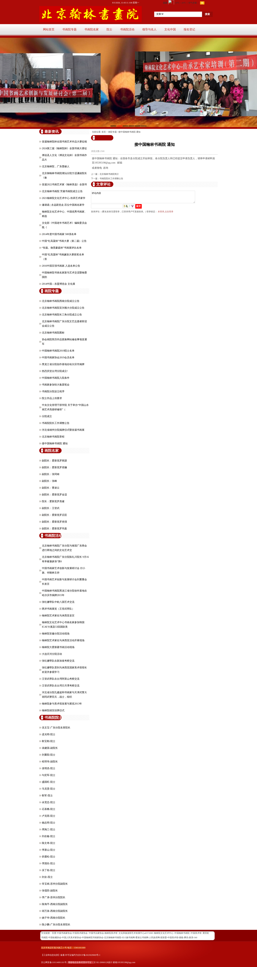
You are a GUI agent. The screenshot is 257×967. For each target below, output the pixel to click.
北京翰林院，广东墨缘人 (55, 166)
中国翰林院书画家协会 (92, 937)
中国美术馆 (173, 937)
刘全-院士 (47, 877)
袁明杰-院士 (48, 768)
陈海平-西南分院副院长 (55, 904)
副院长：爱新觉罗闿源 (54, 460)
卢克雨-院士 (48, 816)
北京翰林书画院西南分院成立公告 (60, 301)
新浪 (191, 937)
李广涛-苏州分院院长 (53, 897)
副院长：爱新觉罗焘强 (54, 521)
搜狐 (181, 937)
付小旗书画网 (128, 937)
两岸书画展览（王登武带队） (58, 608)
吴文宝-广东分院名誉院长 (56, 727)
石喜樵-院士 (48, 809)
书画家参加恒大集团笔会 (55, 384)
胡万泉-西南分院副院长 (55, 911)
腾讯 (186, 937)
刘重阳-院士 (48, 754)
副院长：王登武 (50, 508)
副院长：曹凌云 (50, 487)
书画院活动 (127, 29)
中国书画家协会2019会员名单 (58, 357)
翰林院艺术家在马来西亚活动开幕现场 (63, 640)
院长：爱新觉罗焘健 (53, 501)
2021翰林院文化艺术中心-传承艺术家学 (63, 198)
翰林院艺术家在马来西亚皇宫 (58, 615)
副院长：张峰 (49, 481)
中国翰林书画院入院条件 (55, 378)
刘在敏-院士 (48, 836)
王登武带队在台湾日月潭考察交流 (60, 685)
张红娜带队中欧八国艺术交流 (58, 602)
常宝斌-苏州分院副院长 (55, 883)
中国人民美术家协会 (71, 937)
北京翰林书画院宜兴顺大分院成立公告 (63, 307)
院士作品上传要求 (52, 398)
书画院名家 (91, 29)
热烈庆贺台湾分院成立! (55, 371)
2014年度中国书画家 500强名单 (59, 234)
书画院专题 (69, 29)
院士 (109, 29)
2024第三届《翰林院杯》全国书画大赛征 (64, 148)
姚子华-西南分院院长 (53, 917)
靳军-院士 (47, 795)
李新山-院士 (48, 850)
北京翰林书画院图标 (53, 332)
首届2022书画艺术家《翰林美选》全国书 (64, 184)
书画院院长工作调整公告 (55, 423)
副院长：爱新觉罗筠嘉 (54, 528)
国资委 (163, 937)
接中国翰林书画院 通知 (55, 443)
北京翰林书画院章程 (53, 436)
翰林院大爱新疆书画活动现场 (58, 647)
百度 (54, 933)
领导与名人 (149, 29)
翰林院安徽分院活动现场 (55, 633)
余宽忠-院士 (48, 802)
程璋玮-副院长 (50, 761)
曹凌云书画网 (141, 937)
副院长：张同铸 (50, 474)
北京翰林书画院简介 (109, 174)
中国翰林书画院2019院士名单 (58, 350)
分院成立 (47, 416)
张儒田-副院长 (50, 890)
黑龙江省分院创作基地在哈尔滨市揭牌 (63, 364)
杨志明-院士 (48, 822)
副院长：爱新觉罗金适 (54, 494)
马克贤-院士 (48, 788)
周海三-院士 (48, 829)
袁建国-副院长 (50, 748)
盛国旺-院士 (48, 782)
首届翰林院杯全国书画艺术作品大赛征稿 (64, 141)
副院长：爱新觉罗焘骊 (54, 467)
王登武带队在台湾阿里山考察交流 (60, 678)
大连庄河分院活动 (52, 654)
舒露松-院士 (48, 856)
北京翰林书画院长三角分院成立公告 (62, 314)
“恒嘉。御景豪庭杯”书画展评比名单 (62, 247)
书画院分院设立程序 (53, 391)
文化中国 (170, 29)
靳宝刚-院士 (48, 741)
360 (195, 937)
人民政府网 (154, 937)
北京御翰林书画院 (112, 937)
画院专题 (112, 132)
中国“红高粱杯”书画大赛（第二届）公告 (64, 241)
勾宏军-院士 (48, 775)
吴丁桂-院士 (48, 870)
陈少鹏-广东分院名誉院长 (56, 924)
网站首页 (48, 29)
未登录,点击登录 (165, 213)
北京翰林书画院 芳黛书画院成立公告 (62, 191)
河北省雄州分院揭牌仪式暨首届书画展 (63, 430)
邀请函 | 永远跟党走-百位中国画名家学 (63, 205)
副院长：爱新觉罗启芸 (54, 515)
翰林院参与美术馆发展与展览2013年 (62, 703)
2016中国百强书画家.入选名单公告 (61, 265)
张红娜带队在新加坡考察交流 (58, 660)
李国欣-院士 (48, 863)
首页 (104, 132)
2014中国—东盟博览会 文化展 (58, 284)
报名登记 (189, 29)
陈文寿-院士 (48, 843)
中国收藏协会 (54, 937)
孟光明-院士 (48, 734)
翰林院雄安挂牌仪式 (53, 710)
